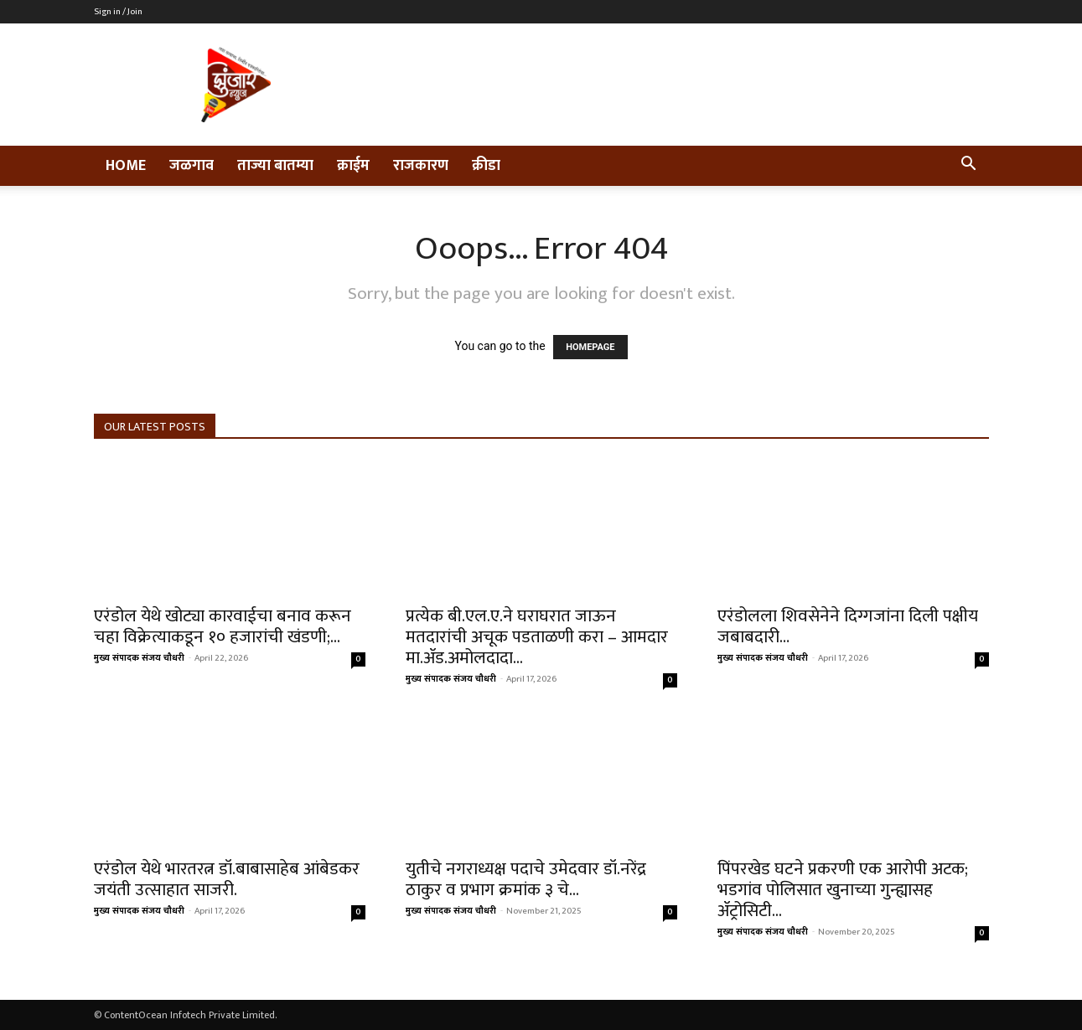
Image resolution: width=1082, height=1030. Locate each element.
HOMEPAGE (590, 347)
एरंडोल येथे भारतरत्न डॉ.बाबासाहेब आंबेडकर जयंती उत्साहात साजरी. (227, 879)
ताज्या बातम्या (275, 165)
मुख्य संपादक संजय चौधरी (139, 658)
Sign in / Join (118, 11)
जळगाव (191, 165)
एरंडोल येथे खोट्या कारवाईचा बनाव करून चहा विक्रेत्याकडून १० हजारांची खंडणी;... (222, 626)
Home (126, 165)
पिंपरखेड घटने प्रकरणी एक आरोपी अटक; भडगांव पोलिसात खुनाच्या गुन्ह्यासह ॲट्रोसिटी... (842, 889)
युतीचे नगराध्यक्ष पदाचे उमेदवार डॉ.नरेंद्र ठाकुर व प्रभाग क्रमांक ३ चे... (526, 879)
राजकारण (420, 165)
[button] (969, 166)
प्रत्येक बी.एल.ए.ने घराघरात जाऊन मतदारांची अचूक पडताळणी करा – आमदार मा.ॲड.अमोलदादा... (537, 636)
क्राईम (353, 165)
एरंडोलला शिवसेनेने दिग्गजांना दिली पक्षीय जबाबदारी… (847, 626)
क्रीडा (486, 165)
